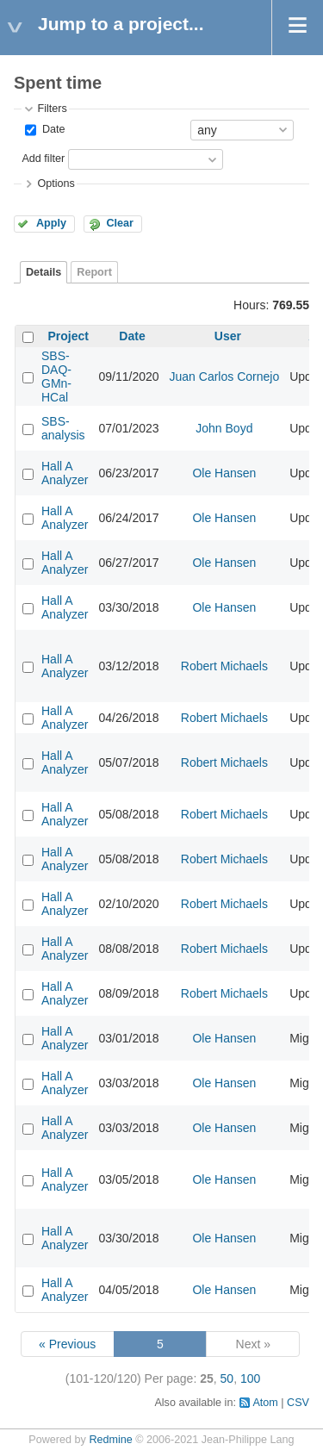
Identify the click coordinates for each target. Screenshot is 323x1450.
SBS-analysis (63, 428)
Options (55, 183)
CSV (298, 1403)
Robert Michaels (224, 666)
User (227, 336)
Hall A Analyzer (64, 473)
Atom (264, 1403)
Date (52, 129)
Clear (120, 223)
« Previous (67, 1344)
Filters (51, 109)
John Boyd (224, 428)
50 (227, 1378)
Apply (51, 223)
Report (94, 272)
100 (250, 1378)
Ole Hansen (224, 473)
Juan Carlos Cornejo (225, 376)
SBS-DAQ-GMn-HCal (56, 376)
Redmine (110, 1440)
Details (43, 272)
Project (68, 336)
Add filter (43, 158)
